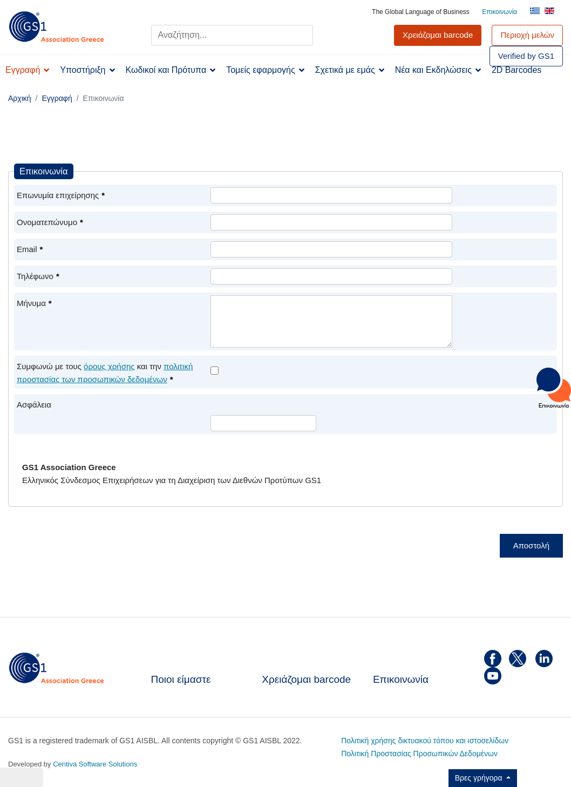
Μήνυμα (34, 303)
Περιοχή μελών (527, 34)
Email (30, 249)
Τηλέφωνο (38, 276)
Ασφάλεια (34, 404)
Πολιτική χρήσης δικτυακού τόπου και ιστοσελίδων (424, 740)
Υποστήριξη (82, 69)
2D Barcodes (517, 69)
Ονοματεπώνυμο (50, 222)
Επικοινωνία (499, 12)
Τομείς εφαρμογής (260, 69)
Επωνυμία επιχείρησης (61, 195)
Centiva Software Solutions (95, 764)
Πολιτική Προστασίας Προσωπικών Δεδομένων (419, 753)
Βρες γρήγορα (480, 778)
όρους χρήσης (109, 366)
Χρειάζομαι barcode (306, 679)
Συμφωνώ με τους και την (105, 373)
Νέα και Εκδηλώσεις (433, 69)
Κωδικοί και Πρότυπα (166, 69)
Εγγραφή (22, 69)
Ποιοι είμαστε (181, 679)
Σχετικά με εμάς (345, 69)
